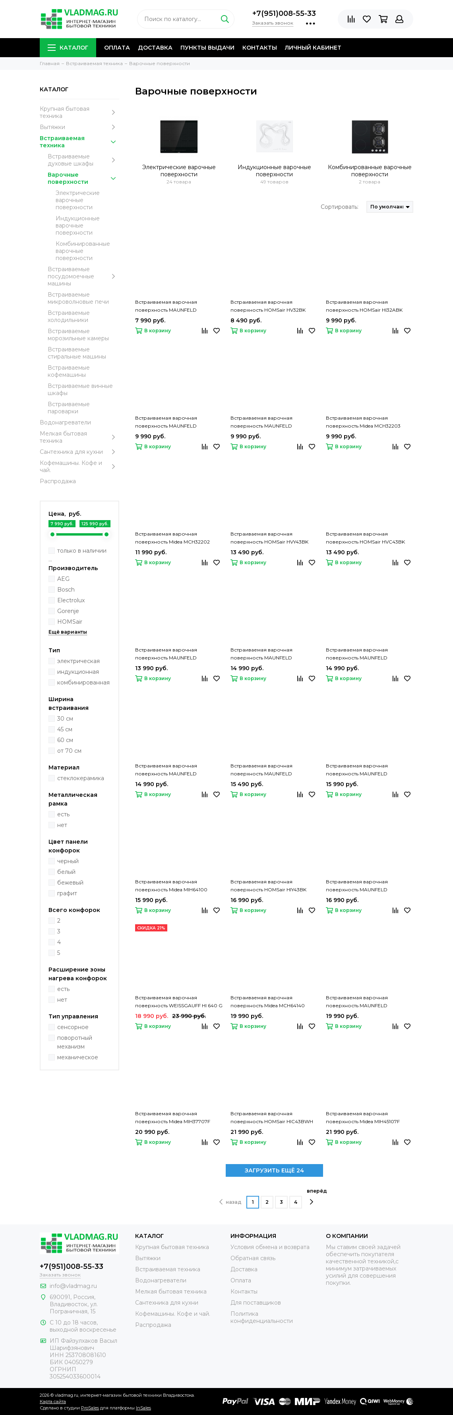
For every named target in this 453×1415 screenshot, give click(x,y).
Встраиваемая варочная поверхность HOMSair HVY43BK (269, 538)
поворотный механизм (74, 1042)
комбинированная (83, 682)
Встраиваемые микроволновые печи (78, 298)
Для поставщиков (255, 1302)
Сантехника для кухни (79, 451)
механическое (77, 1057)
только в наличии (81, 550)
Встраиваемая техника (79, 142)
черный (68, 861)
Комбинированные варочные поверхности (83, 251)
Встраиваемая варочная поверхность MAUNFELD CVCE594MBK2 (357, 654)
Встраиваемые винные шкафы (80, 389)
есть (63, 814)
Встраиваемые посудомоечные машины (83, 276)
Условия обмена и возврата (270, 1247)
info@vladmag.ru (73, 1286)
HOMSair (69, 621)
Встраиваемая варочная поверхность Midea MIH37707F (172, 1117)
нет (62, 825)
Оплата (117, 47)
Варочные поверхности (83, 178)
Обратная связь (252, 1258)
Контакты (259, 47)
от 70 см (69, 750)
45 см (64, 729)
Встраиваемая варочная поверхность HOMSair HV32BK (268, 306)
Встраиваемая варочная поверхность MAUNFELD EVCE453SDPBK (261, 770)
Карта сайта (53, 1401)
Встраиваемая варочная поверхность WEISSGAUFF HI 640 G (179, 1001)
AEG (63, 578)
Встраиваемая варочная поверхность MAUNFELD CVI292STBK (261, 422)
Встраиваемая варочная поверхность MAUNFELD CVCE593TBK (357, 886)
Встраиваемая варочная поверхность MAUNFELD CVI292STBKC (166, 422)
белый (66, 871)
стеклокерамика (80, 778)
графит (67, 893)
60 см (65, 740)
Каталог (68, 47)
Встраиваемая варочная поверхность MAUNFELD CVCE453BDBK (357, 770)
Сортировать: (339, 206)
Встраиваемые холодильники (69, 316)
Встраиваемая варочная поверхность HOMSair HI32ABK (364, 306)
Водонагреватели (65, 422)
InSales (143, 1408)
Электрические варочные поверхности (78, 200)
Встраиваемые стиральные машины (77, 353)
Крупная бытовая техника (79, 112)
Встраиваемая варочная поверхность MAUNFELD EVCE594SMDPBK (166, 770)
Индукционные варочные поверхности (78, 225)
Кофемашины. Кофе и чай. (79, 466)
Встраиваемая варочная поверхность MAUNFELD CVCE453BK (166, 654)
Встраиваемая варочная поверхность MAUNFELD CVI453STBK (357, 1002)
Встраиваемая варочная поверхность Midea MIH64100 (171, 886)
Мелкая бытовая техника (79, 437)
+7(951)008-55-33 (284, 13)
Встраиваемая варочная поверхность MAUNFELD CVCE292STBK (166, 306)
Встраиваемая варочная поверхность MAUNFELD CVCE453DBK (261, 654)
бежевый (70, 882)
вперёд (317, 1196)
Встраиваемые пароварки (69, 408)
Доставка (155, 47)
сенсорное (73, 1027)
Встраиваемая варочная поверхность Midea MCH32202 (172, 538)
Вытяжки (79, 127)
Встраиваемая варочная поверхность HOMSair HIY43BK (268, 886)
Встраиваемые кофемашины (69, 371)
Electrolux (71, 600)
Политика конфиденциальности (261, 1317)
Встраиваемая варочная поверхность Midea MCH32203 (363, 422)
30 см (65, 718)
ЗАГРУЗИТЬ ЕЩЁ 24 (274, 1170)
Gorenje (68, 611)
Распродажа (58, 481)
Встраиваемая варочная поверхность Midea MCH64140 (267, 1001)
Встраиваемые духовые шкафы (83, 160)
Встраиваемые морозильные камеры (78, 335)
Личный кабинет (313, 47)
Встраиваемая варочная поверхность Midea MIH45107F (363, 1117)
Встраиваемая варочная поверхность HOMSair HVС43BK (365, 538)
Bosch (66, 589)
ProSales (90, 1408)
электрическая (78, 661)
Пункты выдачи (207, 47)
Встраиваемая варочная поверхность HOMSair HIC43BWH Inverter (271, 1118)
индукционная (78, 671)
